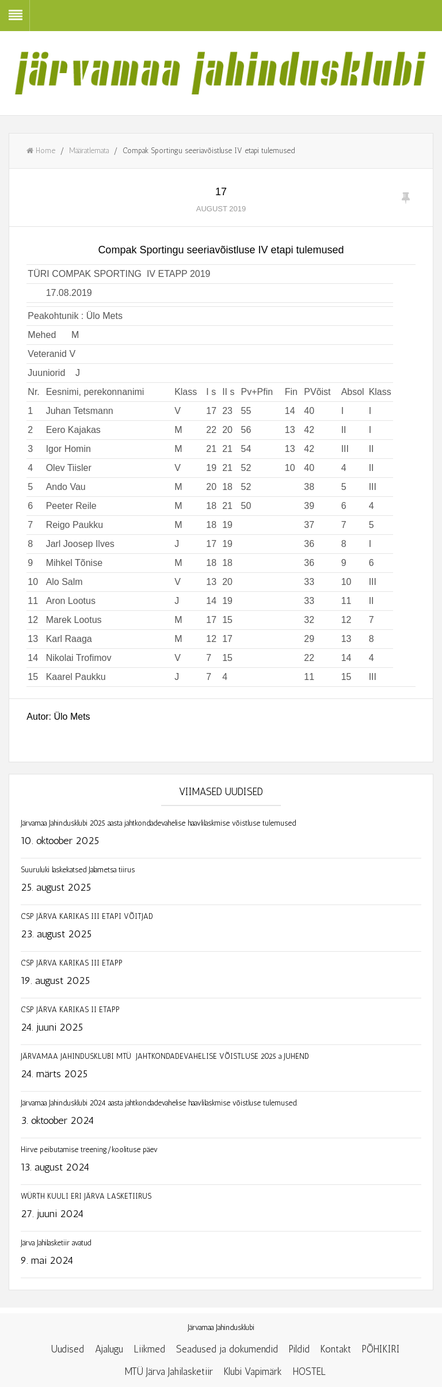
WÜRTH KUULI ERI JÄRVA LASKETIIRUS (86, 1196)
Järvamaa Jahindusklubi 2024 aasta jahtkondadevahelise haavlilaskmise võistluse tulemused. (159, 1103)
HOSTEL (309, 1371)
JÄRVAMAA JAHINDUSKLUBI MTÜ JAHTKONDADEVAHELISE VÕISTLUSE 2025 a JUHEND (205, 1056)
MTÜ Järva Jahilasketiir (169, 1371)
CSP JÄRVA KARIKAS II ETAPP (70, 1009)
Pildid (299, 1349)
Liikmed (149, 1349)
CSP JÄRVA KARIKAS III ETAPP (72, 963)
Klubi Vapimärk (253, 1371)
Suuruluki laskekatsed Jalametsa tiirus (78, 869)
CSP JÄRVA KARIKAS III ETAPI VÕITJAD (87, 916)
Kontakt (336, 1349)
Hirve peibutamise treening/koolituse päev (89, 1149)
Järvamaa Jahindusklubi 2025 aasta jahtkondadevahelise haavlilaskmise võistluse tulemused (158, 823)
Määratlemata (89, 150)
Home (40, 150)
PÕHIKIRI (381, 1349)
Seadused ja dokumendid (227, 1349)
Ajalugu (109, 1349)
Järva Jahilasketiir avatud (56, 1242)
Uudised (67, 1349)
